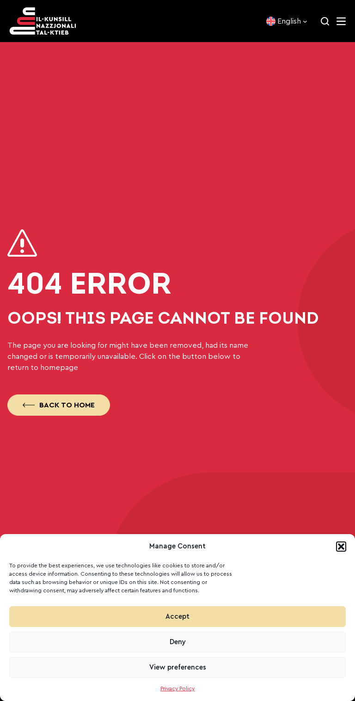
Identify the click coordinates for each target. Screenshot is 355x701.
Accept (177, 616)
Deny (178, 642)
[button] (341, 546)
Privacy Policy (177, 688)
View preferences (177, 667)
